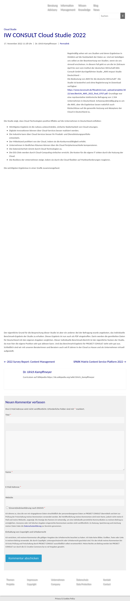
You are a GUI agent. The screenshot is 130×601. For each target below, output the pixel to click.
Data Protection (83, 583)
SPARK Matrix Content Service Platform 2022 (99, 361)
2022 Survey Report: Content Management (29, 361)
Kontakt (106, 579)
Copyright (31, 583)
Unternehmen (57, 579)
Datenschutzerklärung (32, 526)
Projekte (10, 583)
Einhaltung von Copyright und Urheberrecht (25, 531)
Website (9, 497)
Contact (106, 583)
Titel (8, 414)
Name (9, 472)
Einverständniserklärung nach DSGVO (27, 508)
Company (55, 583)
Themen (10, 579)
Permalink (64, 43)
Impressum (32, 579)
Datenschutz (82, 579)
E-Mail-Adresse (13, 487)
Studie (13, 29)
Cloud (7, 29)
